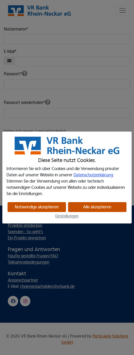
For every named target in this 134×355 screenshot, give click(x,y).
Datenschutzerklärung (93, 175)
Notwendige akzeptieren (37, 207)
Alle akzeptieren (97, 207)
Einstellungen (67, 216)
